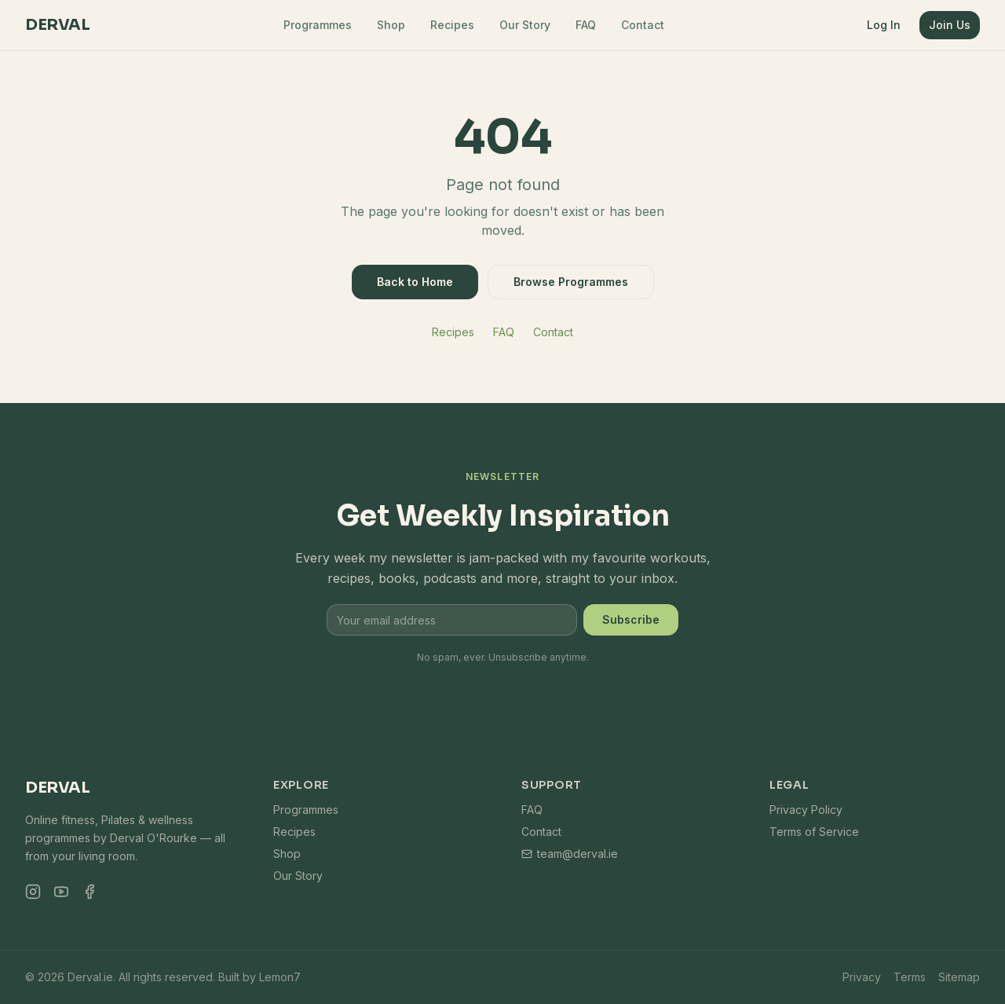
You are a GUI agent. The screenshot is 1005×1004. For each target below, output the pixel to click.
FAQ (586, 24)
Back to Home (415, 281)
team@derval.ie (569, 853)
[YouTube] (61, 892)
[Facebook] (89, 892)
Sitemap (959, 977)
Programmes (317, 24)
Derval (57, 25)
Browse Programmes (570, 281)
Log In (884, 24)
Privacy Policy (805, 809)
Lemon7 (280, 977)
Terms (910, 977)
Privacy (861, 977)
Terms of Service (814, 831)
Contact (642, 24)
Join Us (949, 24)
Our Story (524, 24)
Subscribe (631, 619)
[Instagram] (33, 892)
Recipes (452, 24)
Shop (391, 24)
